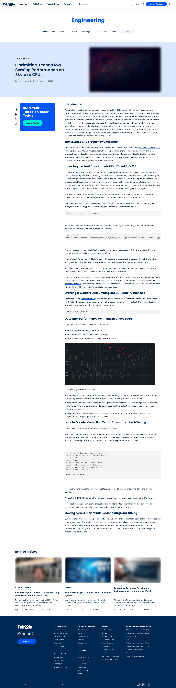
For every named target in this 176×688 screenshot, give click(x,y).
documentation (81, 225)
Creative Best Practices (134, 650)
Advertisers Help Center (110, 656)
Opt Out (40, 684)
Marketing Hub (107, 636)
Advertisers (24, 4)
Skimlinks (81, 640)
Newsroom (82, 633)
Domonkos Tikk (22, 610)
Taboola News (53, 4)
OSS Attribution (95, 684)
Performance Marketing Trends (137, 646)
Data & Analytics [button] (58, 32)
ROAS (128, 640)
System (68, 588)
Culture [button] (45, 32)
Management (83, 670)
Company (67, 4)
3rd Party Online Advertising (54, 684)
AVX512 (104, 203)
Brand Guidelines (108, 643)
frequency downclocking (149, 147)
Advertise (57, 630)
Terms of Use (32, 684)
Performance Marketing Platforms (138, 643)
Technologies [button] (85, 32)
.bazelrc (88, 440)
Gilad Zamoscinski (24, 81)
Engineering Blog (108, 640)
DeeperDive (82, 643)
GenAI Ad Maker (59, 636)
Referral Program (60, 646)
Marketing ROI (131, 636)
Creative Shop (59, 640)
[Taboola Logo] (9, 4)
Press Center (82, 667)
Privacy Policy (106, 684)
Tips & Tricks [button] (102, 32)
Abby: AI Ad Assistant (61, 633)
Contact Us (27, 641)
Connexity (57, 643)
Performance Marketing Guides (139, 626)
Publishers (37, 4)
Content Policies (108, 650)
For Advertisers (60, 626)
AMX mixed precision (121, 528)
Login (137, 4)
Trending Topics (59, 660)
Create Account (156, 4)
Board (80, 674)
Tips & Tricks (23, 58)
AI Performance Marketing (135, 653)
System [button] (74, 32)
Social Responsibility (85, 657)
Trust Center (106, 653)
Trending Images (60, 664)
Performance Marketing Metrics (137, 633)
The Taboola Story (84, 654)
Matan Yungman (72, 610)
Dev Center (106, 646)
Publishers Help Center (110, 659)
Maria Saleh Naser (122, 610)
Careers (81, 660)
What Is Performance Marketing (137, 630)
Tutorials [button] (114, 32)
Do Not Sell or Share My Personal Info (76, 684)
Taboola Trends (60, 654)
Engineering (88, 20)
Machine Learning (24, 588)
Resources (83, 4)
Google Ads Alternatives (135, 656)
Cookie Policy (21, 684)
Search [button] (127, 32)
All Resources (107, 630)
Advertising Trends (60, 657)
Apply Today (32, 123)
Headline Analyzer (60, 667)
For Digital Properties (86, 626)
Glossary (105, 633)
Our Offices (82, 664)
